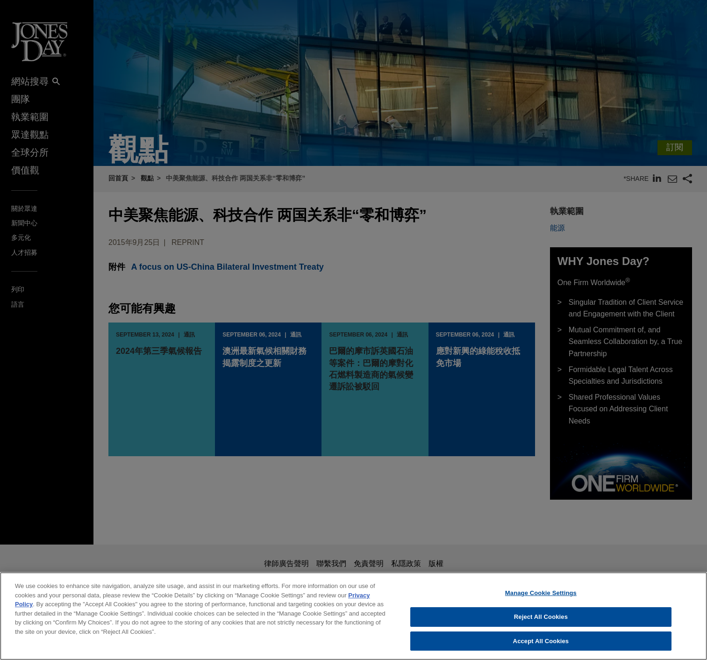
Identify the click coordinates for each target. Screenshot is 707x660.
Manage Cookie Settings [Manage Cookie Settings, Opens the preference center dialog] (541, 598)
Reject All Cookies (541, 621)
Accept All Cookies (541, 646)
